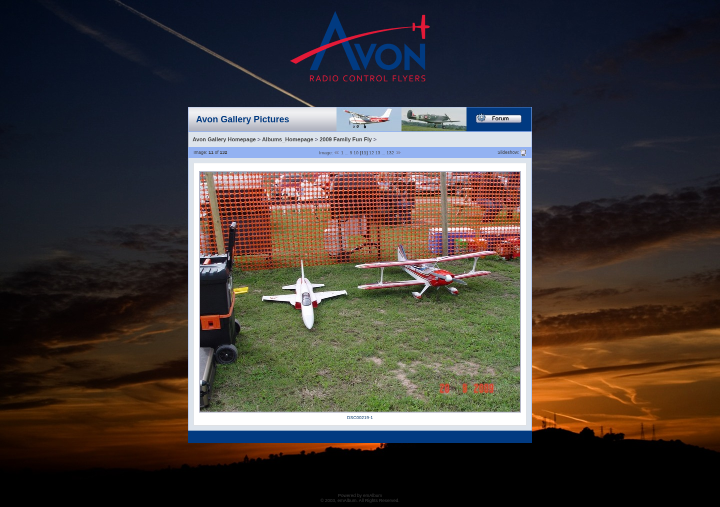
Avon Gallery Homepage (224, 139)
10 (356, 152)
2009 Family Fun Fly (346, 139)
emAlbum (372, 495)
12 (371, 152)
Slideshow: (509, 151)
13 (378, 152)
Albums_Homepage (288, 139)
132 (390, 152)
